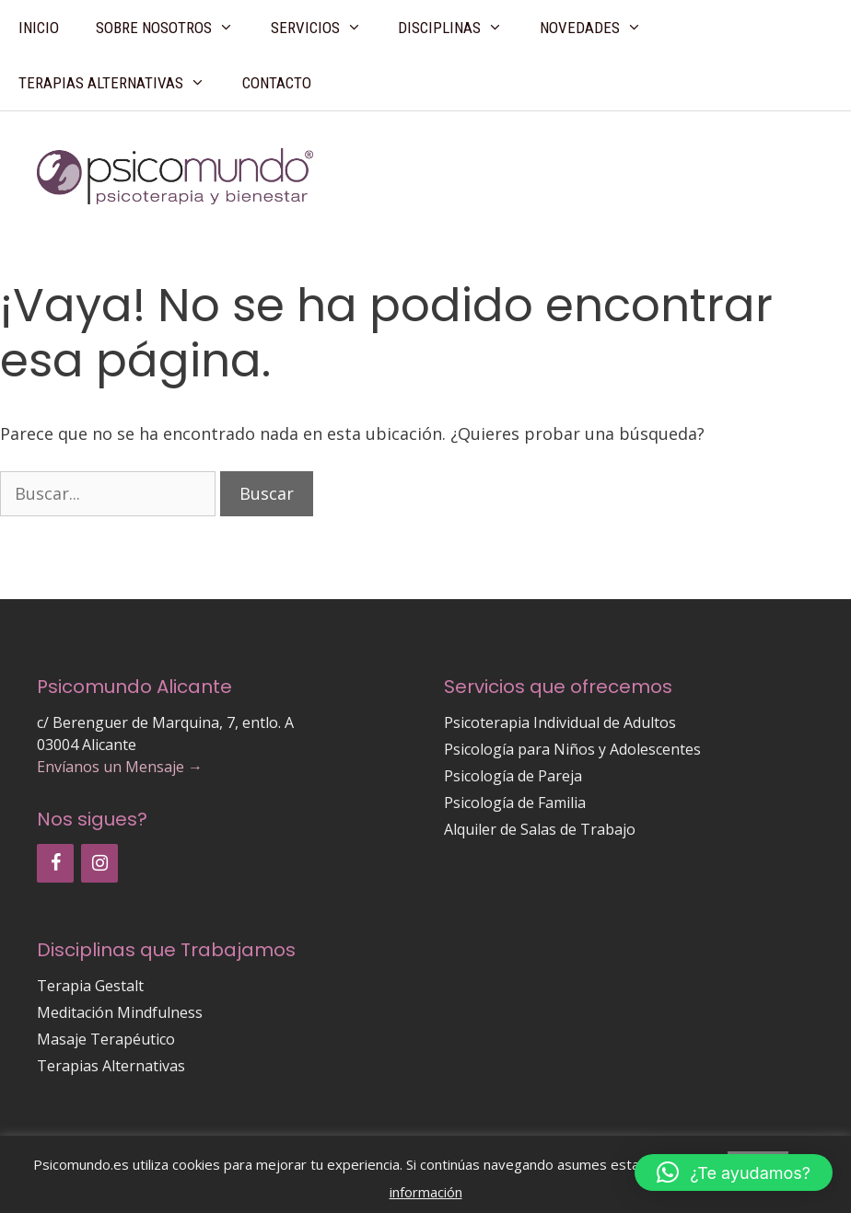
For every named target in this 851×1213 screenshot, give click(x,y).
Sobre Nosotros (174, 27)
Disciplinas (459, 27)
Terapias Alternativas (121, 82)
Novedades (600, 27)
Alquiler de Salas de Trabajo (539, 829)
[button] (734, 1172)
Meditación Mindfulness (120, 1012)
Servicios (325, 27)
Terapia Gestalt (90, 986)
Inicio (38, 27)
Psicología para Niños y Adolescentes (572, 749)
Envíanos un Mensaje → (120, 767)
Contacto (276, 83)
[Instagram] (99, 863)
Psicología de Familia (515, 802)
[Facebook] (55, 863)
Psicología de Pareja (513, 776)
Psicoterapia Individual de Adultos (560, 722)
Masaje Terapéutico (106, 1039)
